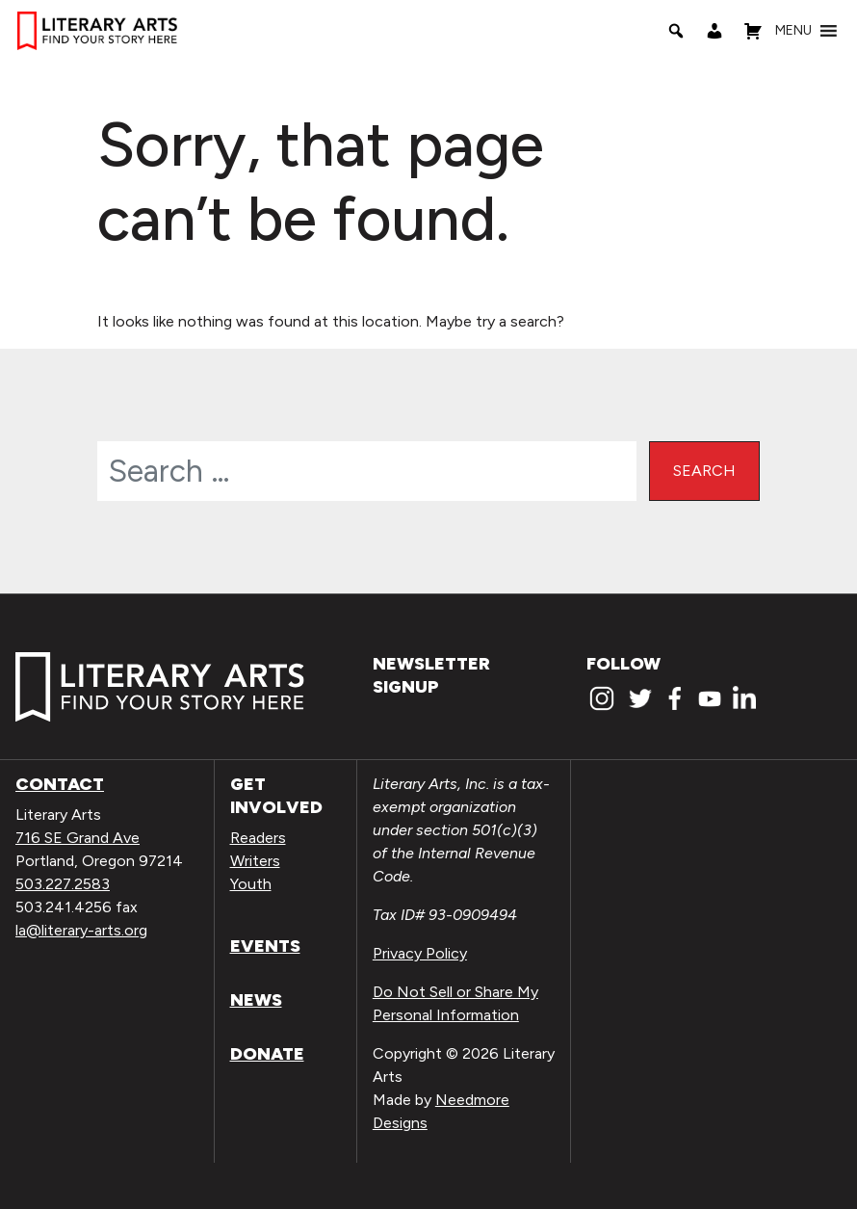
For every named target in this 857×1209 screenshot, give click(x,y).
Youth (251, 884)
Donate (267, 1053)
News (256, 1000)
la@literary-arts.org (81, 930)
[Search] (676, 31)
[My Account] (714, 31)
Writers (255, 861)
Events (265, 946)
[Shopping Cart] (753, 31)
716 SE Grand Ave (77, 837)
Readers (258, 837)
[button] (793, 31)
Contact (59, 784)
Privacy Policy (420, 953)
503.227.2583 (62, 884)
